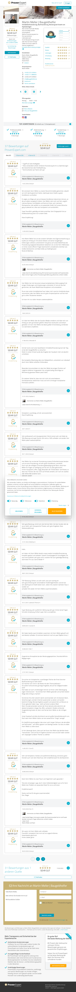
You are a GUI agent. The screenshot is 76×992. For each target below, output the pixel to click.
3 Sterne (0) (43, 155)
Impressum (13, 496)
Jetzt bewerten (12, 52)
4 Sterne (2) (31, 155)
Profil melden (64, 930)
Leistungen (48, 53)
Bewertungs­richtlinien (50, 985)
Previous (21, 92)
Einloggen (67, 3)
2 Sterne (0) (55, 155)
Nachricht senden (47, 915)
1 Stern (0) (67, 155)
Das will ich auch (57, 3)
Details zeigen (60, 505)
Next (40, 92)
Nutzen (47, 50)
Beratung (47, 58)
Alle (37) (8, 155)
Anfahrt (26, 63)
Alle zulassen (57, 511)
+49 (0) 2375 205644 (30, 72)
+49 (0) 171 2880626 (30, 74)
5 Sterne (61, 30)
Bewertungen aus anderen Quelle (12, 41)
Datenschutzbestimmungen (26, 496)
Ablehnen (19, 511)
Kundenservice (49, 64)
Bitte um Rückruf (47, 903)
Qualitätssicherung (60, 985)
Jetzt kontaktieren (64, 7)
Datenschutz (48, 986)
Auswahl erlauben (38, 511)
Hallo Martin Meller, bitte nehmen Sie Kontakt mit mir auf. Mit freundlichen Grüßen (21, 905)
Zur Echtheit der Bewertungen (12, 47)
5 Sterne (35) (19, 155)
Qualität (47, 47)
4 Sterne (61, 33)
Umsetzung (48, 56)
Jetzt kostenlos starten (58, 965)
